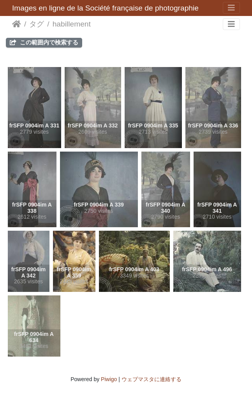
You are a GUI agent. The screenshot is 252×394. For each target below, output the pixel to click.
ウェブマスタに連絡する (152, 379)
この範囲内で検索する (44, 42)
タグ (36, 24)
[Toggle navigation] (231, 8)
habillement (72, 24)
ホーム (16, 24)
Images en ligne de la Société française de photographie (105, 8)
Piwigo (109, 379)
